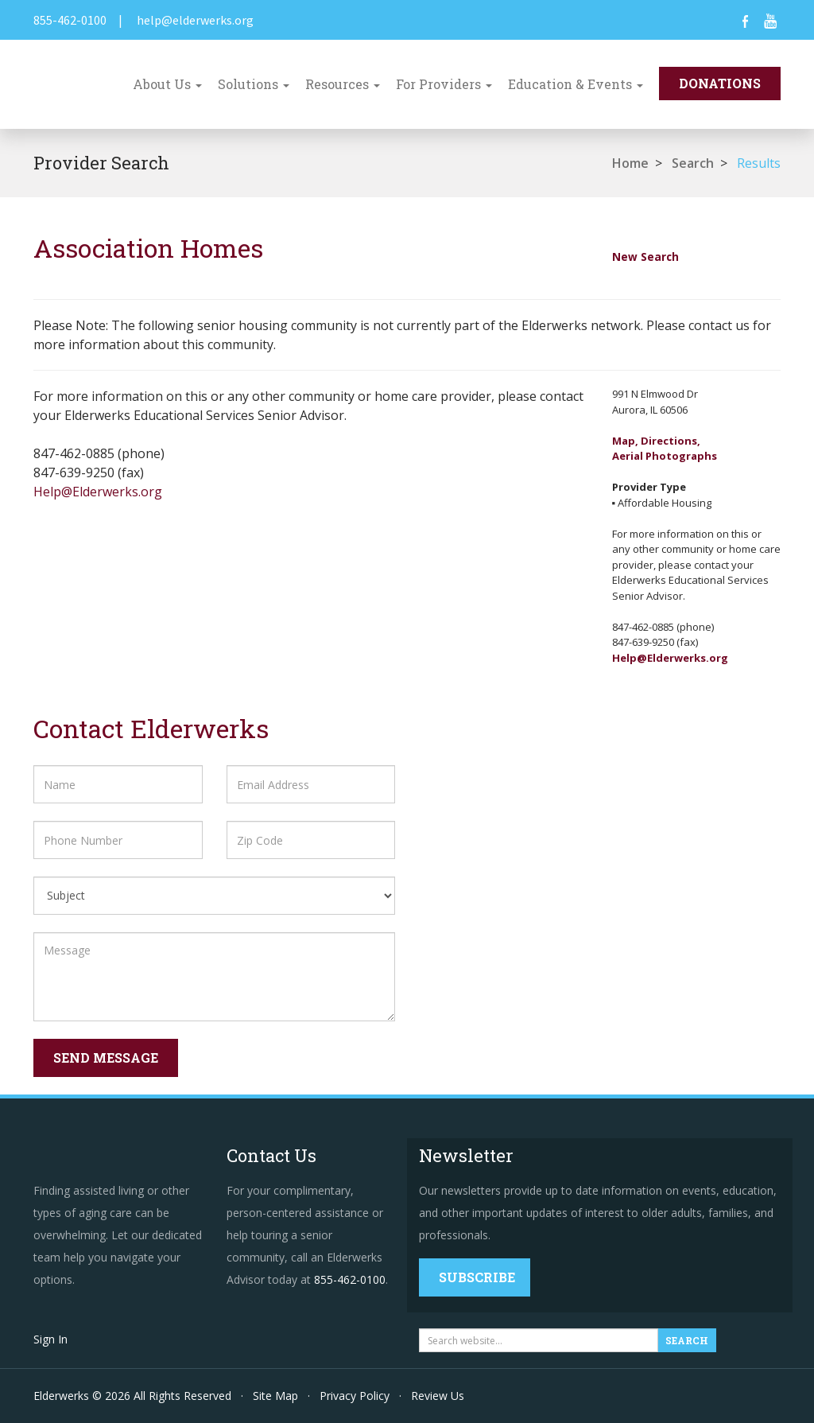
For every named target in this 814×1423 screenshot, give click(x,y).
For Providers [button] (444, 84)
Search (693, 163)
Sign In (50, 1339)
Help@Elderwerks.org (97, 491)
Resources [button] (342, 84)
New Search (645, 256)
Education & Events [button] (575, 84)
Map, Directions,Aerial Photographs (664, 449)
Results (759, 163)
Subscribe (477, 1277)
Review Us (437, 1395)
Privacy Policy (355, 1395)
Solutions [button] (253, 84)
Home (630, 163)
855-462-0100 (70, 20)
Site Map (275, 1395)
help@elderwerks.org (195, 20)
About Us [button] (167, 84)
